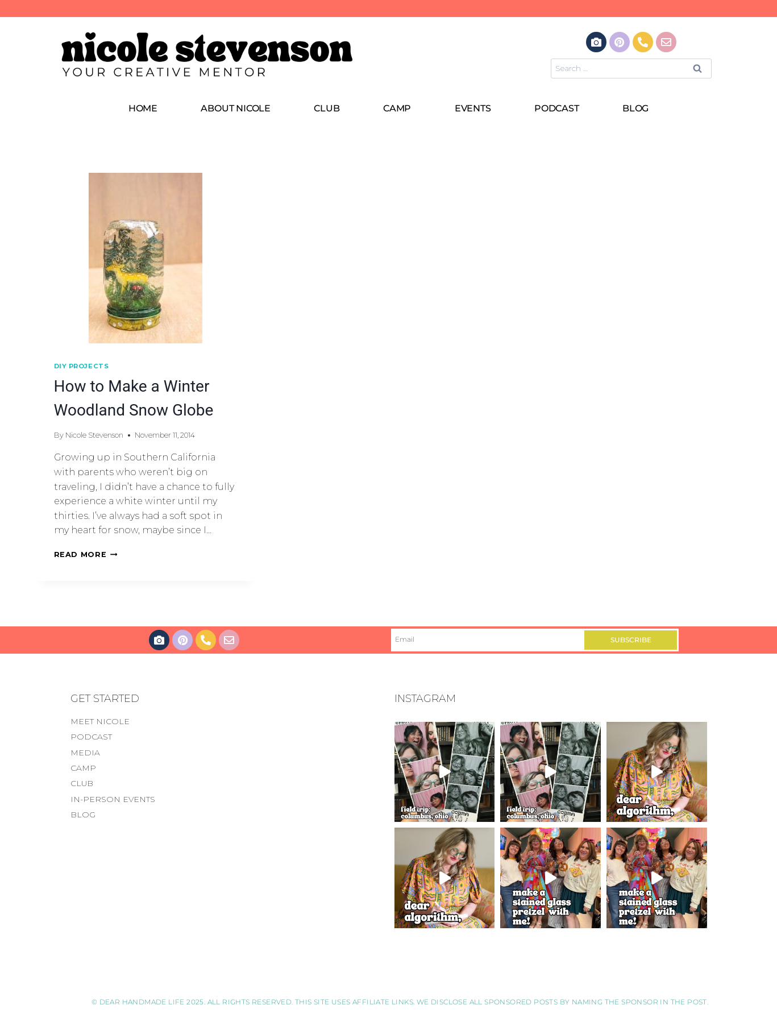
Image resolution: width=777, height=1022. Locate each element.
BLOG (635, 108)
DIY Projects (81, 366)
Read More (86, 554)
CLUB (326, 108)
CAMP (397, 108)
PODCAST (556, 108)
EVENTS (473, 108)
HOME (142, 108)
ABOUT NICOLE (236, 108)
